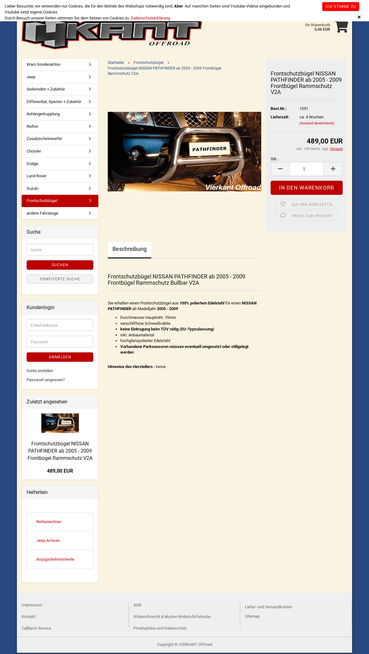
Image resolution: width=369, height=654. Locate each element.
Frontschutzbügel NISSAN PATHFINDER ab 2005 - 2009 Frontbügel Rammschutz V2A (60, 452)
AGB (137, 606)
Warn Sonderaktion (43, 65)
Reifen (32, 127)
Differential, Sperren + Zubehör (54, 103)
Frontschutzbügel (42, 202)
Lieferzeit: (280, 118)
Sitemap (252, 617)
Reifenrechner (48, 523)
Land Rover (36, 177)
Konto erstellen (40, 372)
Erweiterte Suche (60, 280)
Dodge (32, 165)
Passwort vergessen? (46, 381)
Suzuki (33, 189)
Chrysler (34, 152)
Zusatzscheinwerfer (44, 140)
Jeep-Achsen (48, 541)
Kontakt (28, 617)
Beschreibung (129, 250)
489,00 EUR (60, 472)
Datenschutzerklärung (150, 18)
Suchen (60, 266)
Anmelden (60, 358)
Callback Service (36, 629)
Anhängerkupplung (43, 115)
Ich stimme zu (340, 6)
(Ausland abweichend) (316, 124)
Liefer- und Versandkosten (268, 608)
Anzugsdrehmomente (55, 560)
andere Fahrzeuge (42, 214)
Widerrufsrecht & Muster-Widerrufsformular (172, 617)
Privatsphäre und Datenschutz (160, 629)
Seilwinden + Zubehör (46, 90)
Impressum (32, 606)
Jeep (31, 78)
